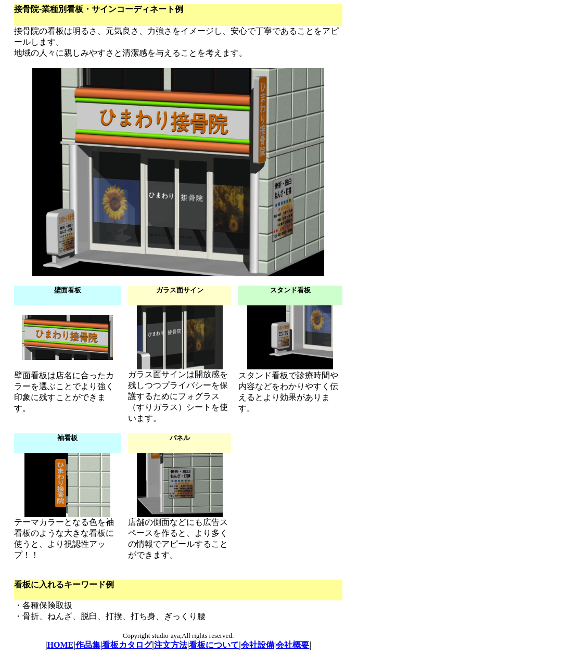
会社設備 (257, 644)
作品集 (87, 644)
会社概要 (292, 644)
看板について (214, 644)
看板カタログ (127, 644)
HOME (60, 644)
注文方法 (170, 644)
